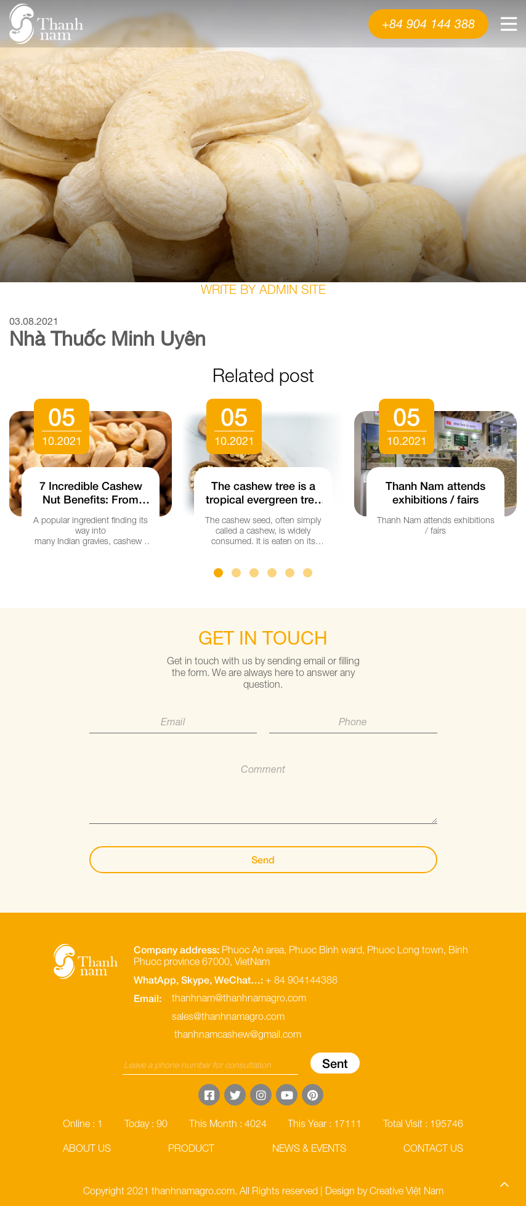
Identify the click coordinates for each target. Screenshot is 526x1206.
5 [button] (289, 572)
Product (191, 1148)
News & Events (309, 1148)
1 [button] (218, 572)
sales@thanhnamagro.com (228, 1016)
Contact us (433, 1148)
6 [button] (307, 572)
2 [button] (236, 572)
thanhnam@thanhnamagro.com (239, 997)
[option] (90, 483)
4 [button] (272, 572)
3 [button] (254, 572)
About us (87, 1148)
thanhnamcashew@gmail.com (237, 1034)
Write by (228, 289)
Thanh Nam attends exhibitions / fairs (435, 492)
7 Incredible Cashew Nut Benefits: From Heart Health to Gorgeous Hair (90, 492)
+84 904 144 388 (428, 24)
